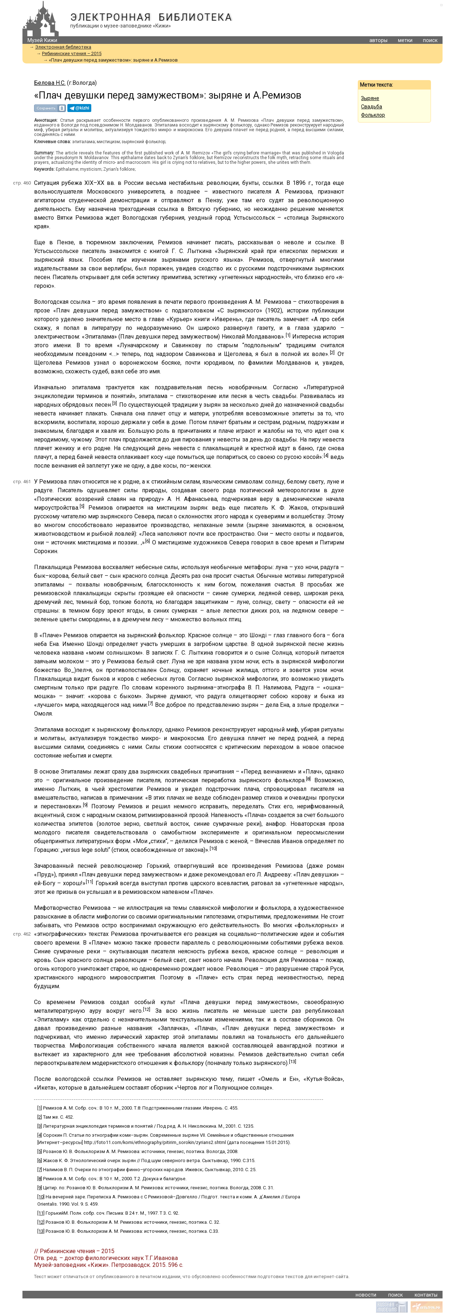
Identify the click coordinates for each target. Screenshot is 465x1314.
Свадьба (371, 106)
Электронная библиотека (151, 17)
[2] (332, 352)
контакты (426, 1295)
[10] (213, 848)
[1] (288, 335)
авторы (378, 40)
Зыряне (370, 98)
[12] (146, 1009)
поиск (430, 40)
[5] (82, 506)
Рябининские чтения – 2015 (71, 53)
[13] (292, 1061)
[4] (326, 455)
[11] (89, 881)
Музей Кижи (42, 40)
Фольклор (373, 115)
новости (366, 1295)
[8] (308, 779)
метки (405, 40)
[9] (85, 805)
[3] (114, 403)
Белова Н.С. (50, 82)
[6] (147, 541)
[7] (150, 703)
